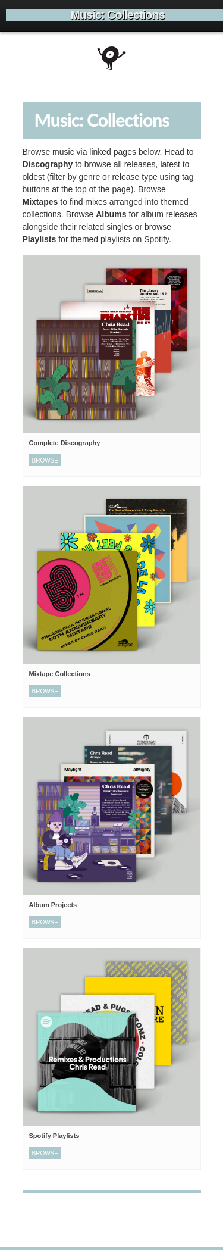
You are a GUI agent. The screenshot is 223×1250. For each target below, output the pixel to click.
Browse (45, 460)
